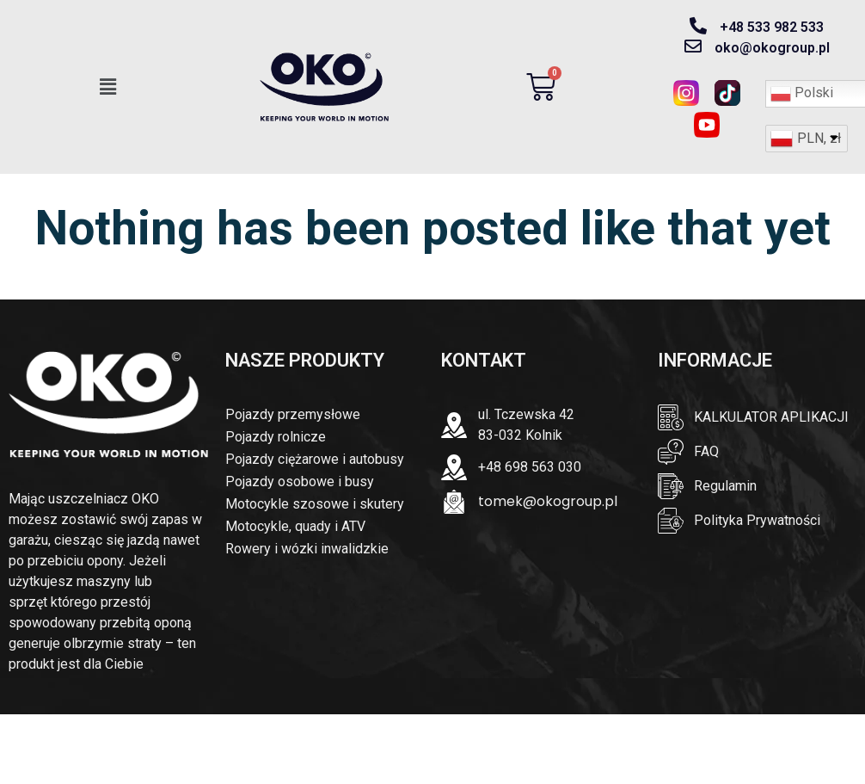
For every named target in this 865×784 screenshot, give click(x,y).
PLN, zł (819, 138)
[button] (108, 87)
